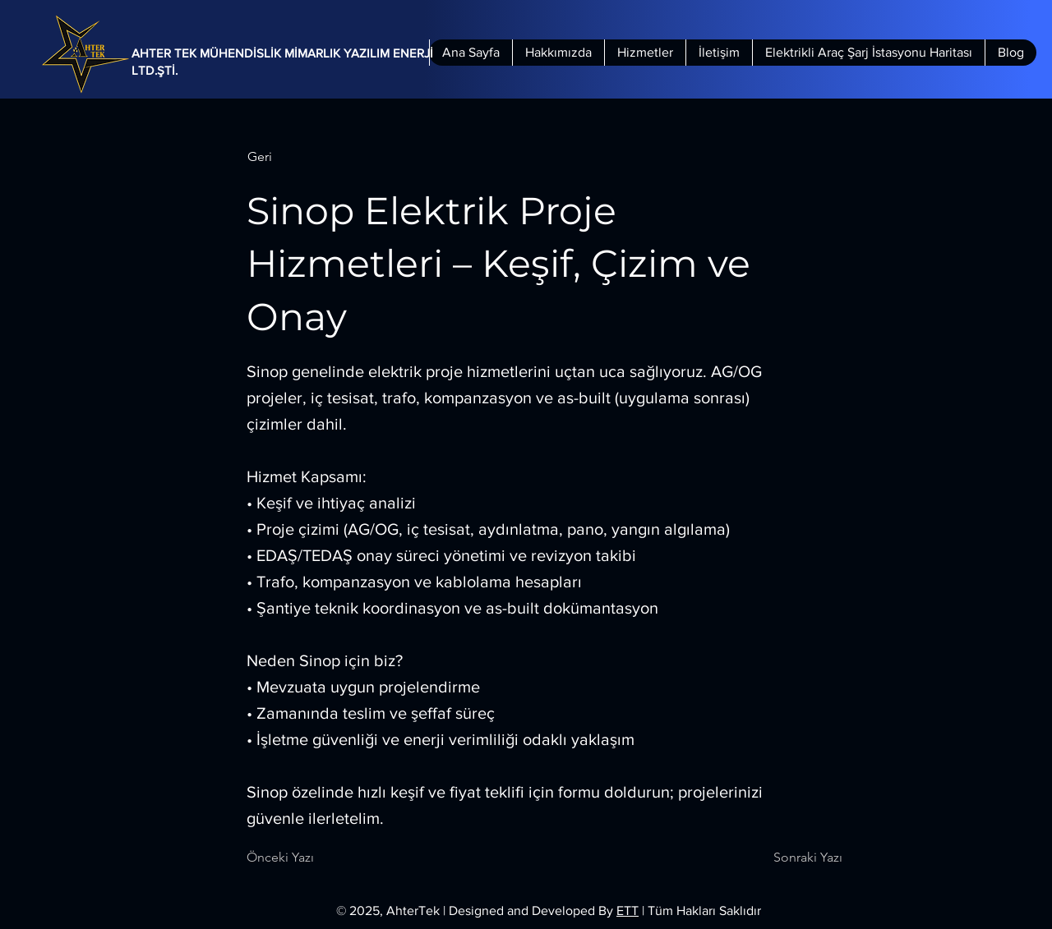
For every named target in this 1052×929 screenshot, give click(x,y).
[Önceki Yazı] (301, 857)
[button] (301, 156)
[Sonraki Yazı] (801, 857)
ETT (627, 911)
